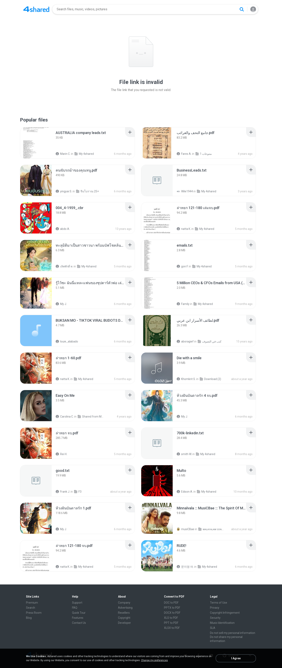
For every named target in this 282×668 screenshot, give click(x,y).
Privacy (214, 607)
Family (183, 304)
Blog (29, 617)
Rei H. (61, 454)
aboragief (185, 341)
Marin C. (63, 153)
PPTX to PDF (172, 607)
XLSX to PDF (172, 627)
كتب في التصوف (209, 341)
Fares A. (184, 153)
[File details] (36, 142)
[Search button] (241, 9)
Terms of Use (218, 602)
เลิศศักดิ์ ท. (64, 266)
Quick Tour (79, 612)
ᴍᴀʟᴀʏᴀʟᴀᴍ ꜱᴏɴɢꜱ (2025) (211, 529)
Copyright (124, 617)
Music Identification (222, 622)
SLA (212, 627)
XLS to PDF (171, 617)
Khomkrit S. (186, 379)
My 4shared (84, 153)
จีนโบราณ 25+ (87, 191)
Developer (124, 622)
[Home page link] (36, 9)
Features (77, 617)
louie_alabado (67, 341)
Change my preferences (154, 660)
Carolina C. (65, 416)
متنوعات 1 (203, 153)
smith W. (184, 454)
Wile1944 (185, 191)
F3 (77, 491)
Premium (32, 602)
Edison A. (185, 491)
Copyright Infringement (225, 612)
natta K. (184, 228)
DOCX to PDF (172, 612)
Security (215, 617)
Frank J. (63, 491)
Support (77, 602)
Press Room (34, 612)
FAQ (74, 607)
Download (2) (210, 379)
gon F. (182, 266)
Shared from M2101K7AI (91, 416)
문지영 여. (185, 566)
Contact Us (79, 622)
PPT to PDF (171, 622)
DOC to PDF (171, 602)
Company (124, 602)
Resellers (124, 612)
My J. (61, 304)
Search (30, 607)
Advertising (125, 607)
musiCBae (185, 529)
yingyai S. (64, 191)
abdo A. (63, 228)
